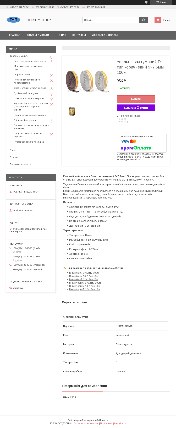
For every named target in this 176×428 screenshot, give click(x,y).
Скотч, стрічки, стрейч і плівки (30, 88)
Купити (136, 98)
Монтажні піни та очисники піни (28, 68)
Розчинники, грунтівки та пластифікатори (27, 81)
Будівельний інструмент (27, 93)
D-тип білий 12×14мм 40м (83, 279)
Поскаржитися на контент (86, 423)
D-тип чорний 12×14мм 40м (84, 289)
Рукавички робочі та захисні (29, 142)
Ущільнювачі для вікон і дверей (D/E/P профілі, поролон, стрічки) (31, 106)
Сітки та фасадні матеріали (29, 98)
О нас (62, 35)
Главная (14, 35)
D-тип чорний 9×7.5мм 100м (85, 282)
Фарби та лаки (22, 74)
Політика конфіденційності (113, 423)
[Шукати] (143, 20)
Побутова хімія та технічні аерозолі (28, 135)
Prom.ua (104, 420)
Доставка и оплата (105, 35)
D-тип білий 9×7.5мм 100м (84, 272)
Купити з (136, 107)
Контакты (79, 35)
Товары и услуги (37, 35)
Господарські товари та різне (30, 115)
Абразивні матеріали (25, 120)
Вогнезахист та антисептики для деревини (31, 127)
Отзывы (14, 157)
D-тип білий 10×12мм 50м (83, 276)
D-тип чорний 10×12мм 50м (84, 286)
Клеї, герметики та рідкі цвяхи (30, 61)
